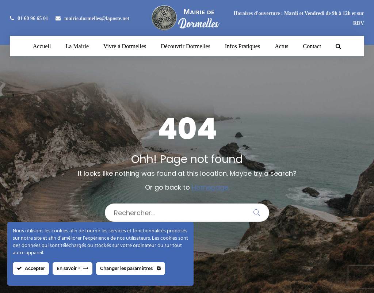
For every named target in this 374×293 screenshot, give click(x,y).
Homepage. (210, 187)
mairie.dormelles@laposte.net (92, 18)
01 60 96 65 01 (29, 18)
